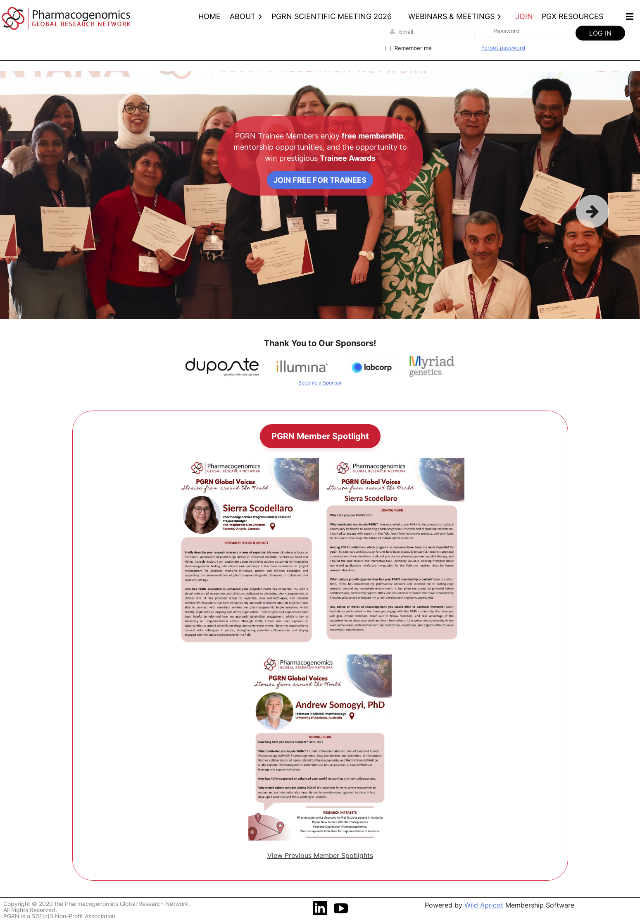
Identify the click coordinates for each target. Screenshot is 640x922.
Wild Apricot (483, 905)
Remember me (413, 48)
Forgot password (503, 47)
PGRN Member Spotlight (320, 436)
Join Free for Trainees (320, 180)
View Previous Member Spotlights (320, 855)
